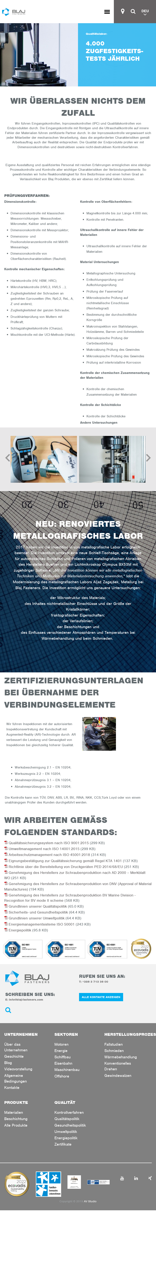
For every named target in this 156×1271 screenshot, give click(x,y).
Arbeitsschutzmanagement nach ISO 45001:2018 (47, 854)
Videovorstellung (18, 1069)
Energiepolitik (17, 930)
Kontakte (11, 1087)
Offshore (61, 1076)
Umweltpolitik (65, 1131)
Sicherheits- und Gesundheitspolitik (36, 912)
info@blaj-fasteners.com (26, 999)
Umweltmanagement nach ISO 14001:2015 (41, 848)
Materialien (13, 1112)
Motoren (61, 1044)
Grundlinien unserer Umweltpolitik (34, 918)
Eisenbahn (63, 1063)
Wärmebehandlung (120, 1057)
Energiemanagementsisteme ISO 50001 (39, 924)
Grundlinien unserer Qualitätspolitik (35, 906)
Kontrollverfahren (69, 1112)
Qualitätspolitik (66, 1118)
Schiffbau (62, 1057)
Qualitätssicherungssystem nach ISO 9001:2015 (46, 843)
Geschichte (14, 1056)
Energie (60, 1050)
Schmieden (114, 1050)
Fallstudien (113, 1044)
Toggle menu (109, 11)
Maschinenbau (66, 1069)
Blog (8, 1062)
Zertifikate (62, 1144)
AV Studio (90, 1201)
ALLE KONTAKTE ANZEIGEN (101, 997)
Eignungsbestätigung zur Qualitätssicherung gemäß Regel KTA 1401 (63, 861)
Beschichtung (15, 1118)
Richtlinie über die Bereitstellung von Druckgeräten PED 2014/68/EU (63, 866)
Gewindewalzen (117, 1075)
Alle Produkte (15, 1125)
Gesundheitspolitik (70, 1125)
